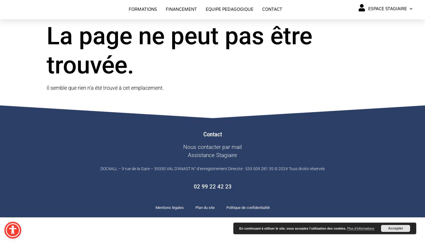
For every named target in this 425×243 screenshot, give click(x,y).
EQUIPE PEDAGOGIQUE (229, 22)
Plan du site (205, 233)
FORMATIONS (143, 22)
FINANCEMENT (181, 22)
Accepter (395, 228)
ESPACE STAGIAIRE (390, 21)
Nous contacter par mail (212, 172)
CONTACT (272, 22)
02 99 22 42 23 (213, 212)
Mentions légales (170, 233)
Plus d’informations (360, 228)
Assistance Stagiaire (212, 180)
